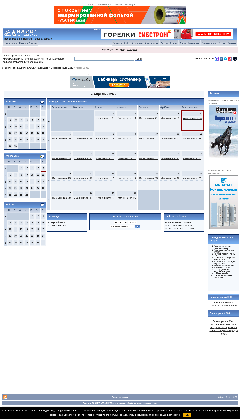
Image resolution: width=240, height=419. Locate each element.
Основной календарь (62, 68)
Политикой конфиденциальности (162, 414)
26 (26, 139)
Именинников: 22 (170, 178)
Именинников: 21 (148, 118)
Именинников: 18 (105, 158)
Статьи (173, 43)
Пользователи (209, 43)
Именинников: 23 (192, 138)
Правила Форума (28, 43)
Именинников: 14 (127, 178)
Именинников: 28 (83, 138)
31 (15, 146)
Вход (123, 50)
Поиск (222, 43)
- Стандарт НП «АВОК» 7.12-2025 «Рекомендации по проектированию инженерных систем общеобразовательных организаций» (33, 58)
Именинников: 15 (148, 178)
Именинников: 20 (192, 118)
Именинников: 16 (105, 178)
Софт (127, 43)
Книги (183, 43)
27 (32, 139)
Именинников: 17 (105, 138)
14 (38, 126)
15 (43, 126)
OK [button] (187, 414)
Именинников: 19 (127, 118)
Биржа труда (151, 43)
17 (15, 133)
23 (10, 139)
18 (21, 133)
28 (38, 139)
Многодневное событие (179, 225)
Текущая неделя (58, 225)
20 (32, 133)
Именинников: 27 (170, 138)
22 (43, 133)
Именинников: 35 (170, 118)
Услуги (164, 43)
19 (26, 133)
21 (38, 133)
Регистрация (132, 50)
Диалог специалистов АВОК (20, 68)
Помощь (232, 43)
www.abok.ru (10, 43)
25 (21, 139)
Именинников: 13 (83, 158)
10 (15, 126)
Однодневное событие (178, 222)
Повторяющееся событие (180, 228)
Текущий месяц (57, 222)
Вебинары (137, 43)
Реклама (117, 43)
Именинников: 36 (105, 118)
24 (15, 139)
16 (10, 133)
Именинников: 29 (61, 198)
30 (10, 146)
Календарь (193, 43)
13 (32, 126)
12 (26, 126)
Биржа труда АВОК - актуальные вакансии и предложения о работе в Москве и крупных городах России (223, 327)
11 (21, 126)
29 (43, 139)
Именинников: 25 (170, 158)
